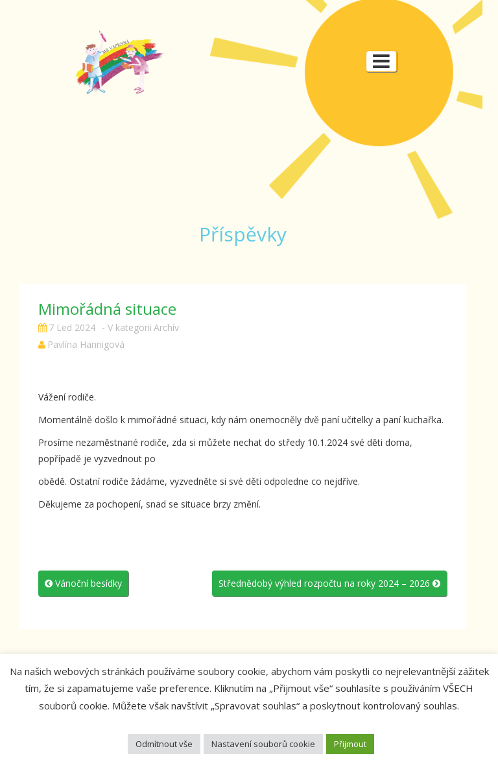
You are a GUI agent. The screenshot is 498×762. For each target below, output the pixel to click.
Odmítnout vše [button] (164, 744)
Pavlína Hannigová (85, 344)
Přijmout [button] (350, 744)
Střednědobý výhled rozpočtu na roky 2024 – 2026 (329, 583)
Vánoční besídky (83, 583)
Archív (166, 327)
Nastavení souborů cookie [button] (263, 744)
